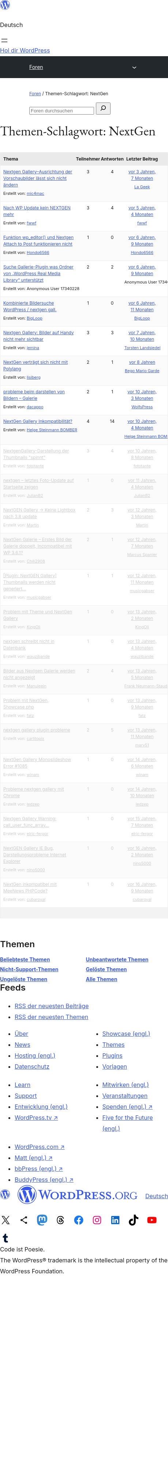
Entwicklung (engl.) (41, 1106)
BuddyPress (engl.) (44, 1179)
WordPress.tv (36, 1117)
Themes (113, 1044)
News (22, 1044)
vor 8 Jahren (142, 362)
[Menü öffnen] (4, 40)
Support (26, 1095)
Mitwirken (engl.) (125, 1084)
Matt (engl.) (34, 1157)
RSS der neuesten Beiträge (52, 1006)
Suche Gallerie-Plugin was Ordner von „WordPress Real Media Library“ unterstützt (38, 273)
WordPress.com (40, 1146)
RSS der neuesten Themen (51, 1016)
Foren (36, 67)
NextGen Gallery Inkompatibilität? (37, 421)
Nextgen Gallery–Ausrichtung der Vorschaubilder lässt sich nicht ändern (37, 178)
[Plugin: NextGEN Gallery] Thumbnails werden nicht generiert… (30, 582)
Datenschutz (32, 1066)
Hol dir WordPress (25, 50)
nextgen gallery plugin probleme (36, 730)
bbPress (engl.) (39, 1168)
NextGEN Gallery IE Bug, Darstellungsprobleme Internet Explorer (34, 854)
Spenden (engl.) (127, 1106)
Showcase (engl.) (126, 1033)
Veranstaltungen (125, 1095)
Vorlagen (114, 1066)
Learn (22, 1084)
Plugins (112, 1055)
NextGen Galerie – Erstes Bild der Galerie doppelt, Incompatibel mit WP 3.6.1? (37, 546)
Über (21, 1033)
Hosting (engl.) (35, 1055)
